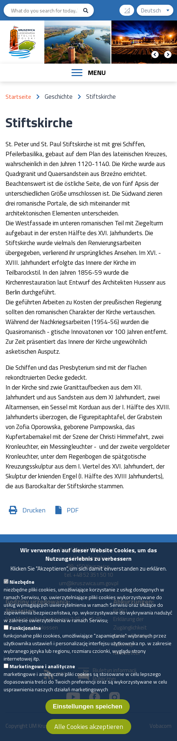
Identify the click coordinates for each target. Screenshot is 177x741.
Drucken (33, 510)
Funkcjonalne (25, 635)
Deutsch (157, 11)
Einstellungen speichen (87, 713)
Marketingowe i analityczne (42, 673)
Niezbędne (22, 589)
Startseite (18, 97)
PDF (73, 510)
